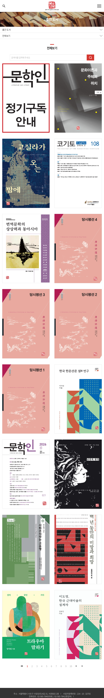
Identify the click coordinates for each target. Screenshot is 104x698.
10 (71, 666)
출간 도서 (6, 29)
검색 (90, 57)
